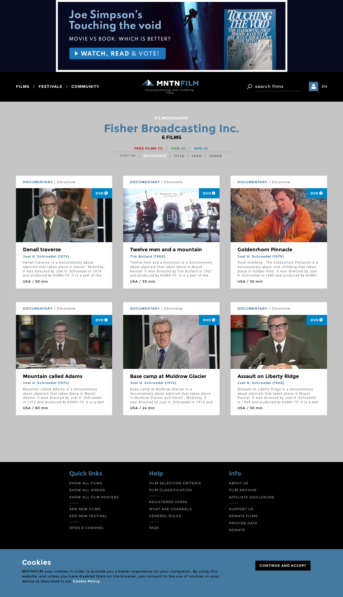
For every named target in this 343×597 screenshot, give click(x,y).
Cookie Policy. (87, 581)
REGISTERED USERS (168, 502)
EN (324, 86)
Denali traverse (42, 250)
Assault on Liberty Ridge (268, 376)
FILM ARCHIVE (243, 490)
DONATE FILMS (243, 516)
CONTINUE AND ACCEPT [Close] (283, 565)
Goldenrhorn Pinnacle (264, 250)
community (85, 86)
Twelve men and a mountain (166, 250)
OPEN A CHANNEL (86, 528)
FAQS (154, 528)
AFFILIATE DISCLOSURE (251, 497)
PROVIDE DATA (243, 523)
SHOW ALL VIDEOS (87, 490)
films (22, 86)
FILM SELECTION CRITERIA (175, 483)
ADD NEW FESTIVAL (88, 516)
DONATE (237, 530)
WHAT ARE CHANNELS (170, 509)
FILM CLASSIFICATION (170, 490)
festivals (50, 86)
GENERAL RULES (165, 516)
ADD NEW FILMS (85, 509)
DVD (201, 148)
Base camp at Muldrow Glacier (168, 376)
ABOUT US (239, 483)
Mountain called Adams (52, 376)
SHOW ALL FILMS (85, 483)
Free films (148, 148)
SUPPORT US (241, 509)
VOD (178, 148)
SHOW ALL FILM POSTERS (94, 497)
